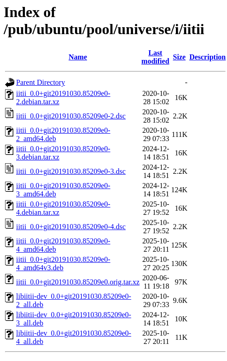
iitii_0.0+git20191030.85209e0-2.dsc (71, 116)
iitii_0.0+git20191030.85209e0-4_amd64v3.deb (63, 263)
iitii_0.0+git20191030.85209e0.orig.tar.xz (78, 282)
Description (207, 57)
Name (78, 57)
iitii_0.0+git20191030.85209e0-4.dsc (71, 227)
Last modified (155, 57)
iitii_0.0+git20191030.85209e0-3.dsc (71, 171)
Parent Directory (40, 82)
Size (179, 57)
